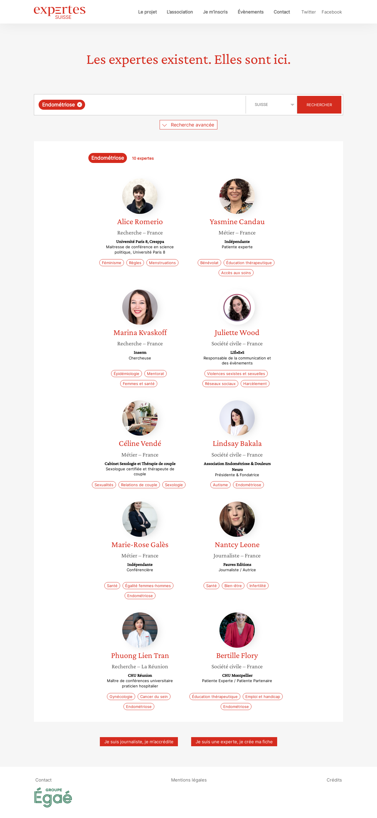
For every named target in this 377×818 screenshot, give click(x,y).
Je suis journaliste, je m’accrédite (138, 741)
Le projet (147, 12)
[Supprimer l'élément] (79, 104)
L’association (180, 12)
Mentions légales (189, 780)
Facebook (332, 12)
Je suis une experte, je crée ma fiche (234, 741)
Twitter (308, 12)
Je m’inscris (215, 12)
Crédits (334, 780)
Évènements (251, 12)
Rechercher (319, 104)
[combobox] (141, 105)
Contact (282, 12)
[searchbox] (147, 104)
